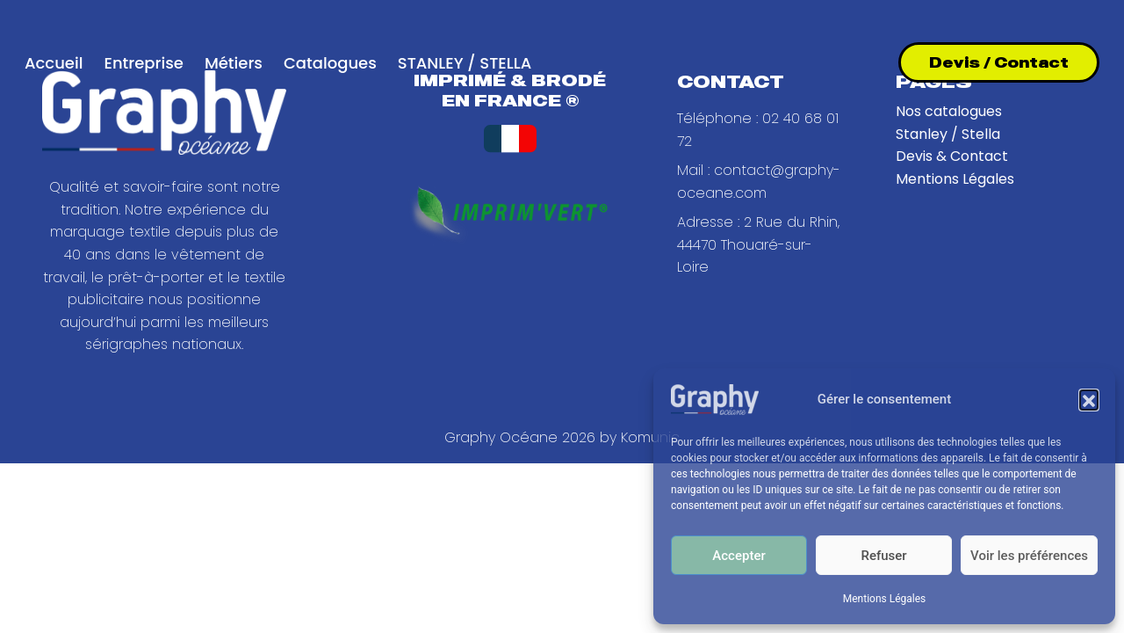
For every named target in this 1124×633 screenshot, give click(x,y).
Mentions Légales (884, 599)
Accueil (54, 63)
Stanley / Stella (948, 134)
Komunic (650, 437)
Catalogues (330, 63)
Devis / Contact (999, 62)
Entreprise (143, 63)
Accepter (738, 556)
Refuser (883, 556)
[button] (1089, 399)
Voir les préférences (1029, 556)
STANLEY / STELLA (464, 63)
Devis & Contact (952, 156)
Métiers (234, 63)
